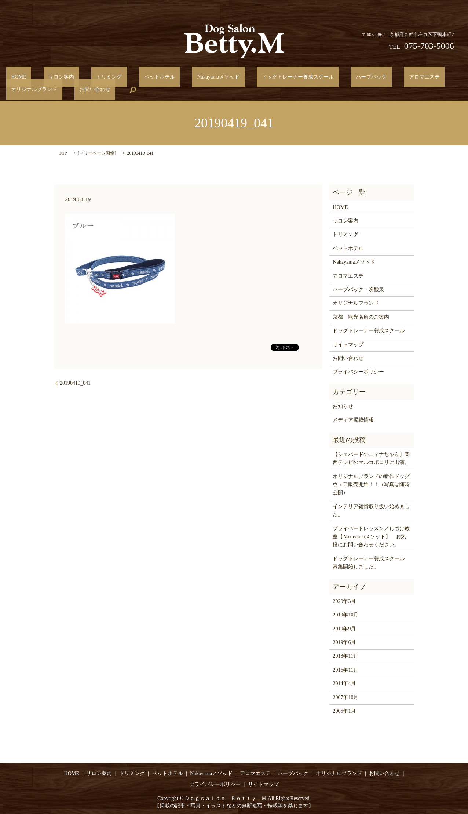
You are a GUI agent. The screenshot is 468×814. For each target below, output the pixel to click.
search (54, 89)
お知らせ (343, 406)
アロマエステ (350, 77)
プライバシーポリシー (358, 371)
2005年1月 (344, 710)
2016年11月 (345, 669)
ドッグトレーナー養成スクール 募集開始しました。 (371, 562)
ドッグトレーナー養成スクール (243, 77)
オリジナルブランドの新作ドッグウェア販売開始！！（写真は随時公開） (371, 484)
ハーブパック (307, 77)
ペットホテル (125, 77)
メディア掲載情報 (353, 419)
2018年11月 (345, 655)
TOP (63, 152)
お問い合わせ (21, 89)
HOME (13, 77)
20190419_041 (75, 382)
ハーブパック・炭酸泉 (358, 289)
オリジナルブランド (401, 77)
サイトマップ (348, 344)
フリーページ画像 (96, 152)
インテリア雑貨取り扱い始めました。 (371, 510)
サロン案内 (46, 77)
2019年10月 (345, 614)
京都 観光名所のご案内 (361, 316)
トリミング (84, 77)
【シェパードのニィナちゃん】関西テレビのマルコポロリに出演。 (371, 458)
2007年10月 (345, 696)
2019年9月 (344, 628)
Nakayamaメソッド (174, 77)
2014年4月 (344, 683)
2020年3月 (344, 600)
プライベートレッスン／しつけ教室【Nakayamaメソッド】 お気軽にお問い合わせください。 (371, 536)
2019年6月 (344, 642)
